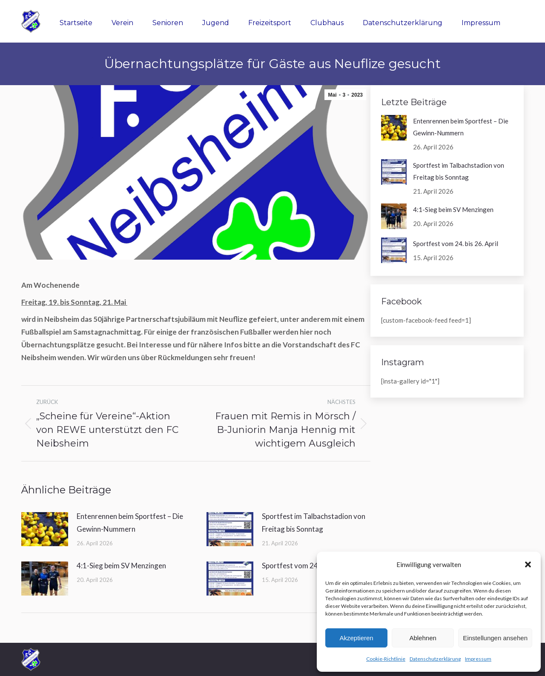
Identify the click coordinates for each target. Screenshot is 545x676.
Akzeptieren (356, 638)
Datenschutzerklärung (435, 659)
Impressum (478, 659)
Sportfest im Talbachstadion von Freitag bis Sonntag (313, 522)
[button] (528, 564)
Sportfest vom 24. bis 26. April (310, 565)
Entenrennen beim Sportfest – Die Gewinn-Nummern (130, 522)
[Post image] (44, 529)
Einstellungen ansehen (495, 638)
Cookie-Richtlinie (385, 659)
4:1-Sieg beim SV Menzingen (121, 565)
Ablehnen (422, 638)
